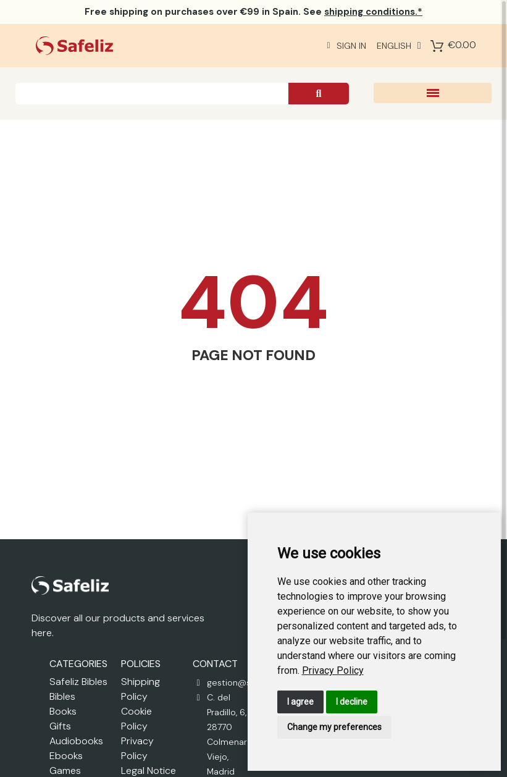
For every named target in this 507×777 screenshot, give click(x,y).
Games (65, 770)
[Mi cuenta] (347, 46)
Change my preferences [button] (334, 727)
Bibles (62, 696)
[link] (333, 670)
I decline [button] (351, 702)
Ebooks (66, 755)
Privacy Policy (333, 670)
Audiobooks (76, 740)
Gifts (60, 726)
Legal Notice (148, 770)
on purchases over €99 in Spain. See (253, 12)
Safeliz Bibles (78, 681)
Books (63, 711)
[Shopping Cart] (437, 45)
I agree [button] (300, 702)
